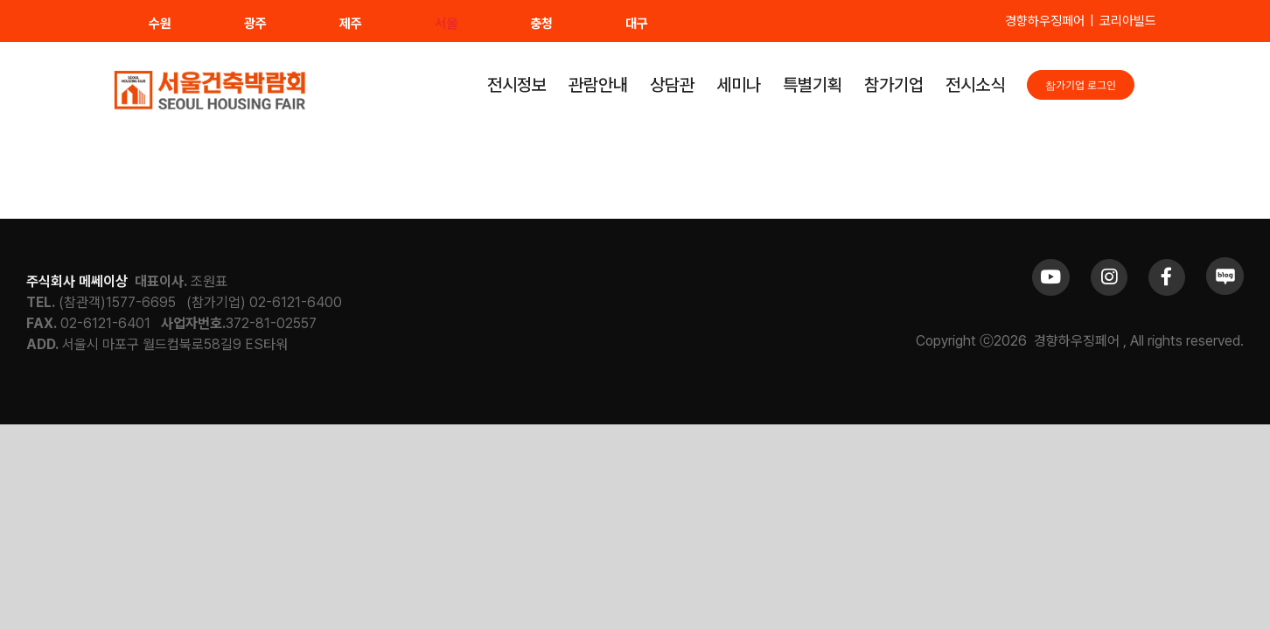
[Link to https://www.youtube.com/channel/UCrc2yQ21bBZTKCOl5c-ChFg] (1050, 277)
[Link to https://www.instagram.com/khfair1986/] (1109, 277)
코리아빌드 (1127, 21)
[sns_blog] (1225, 264)
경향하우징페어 (1045, 21)
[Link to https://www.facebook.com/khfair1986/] (1166, 277)
